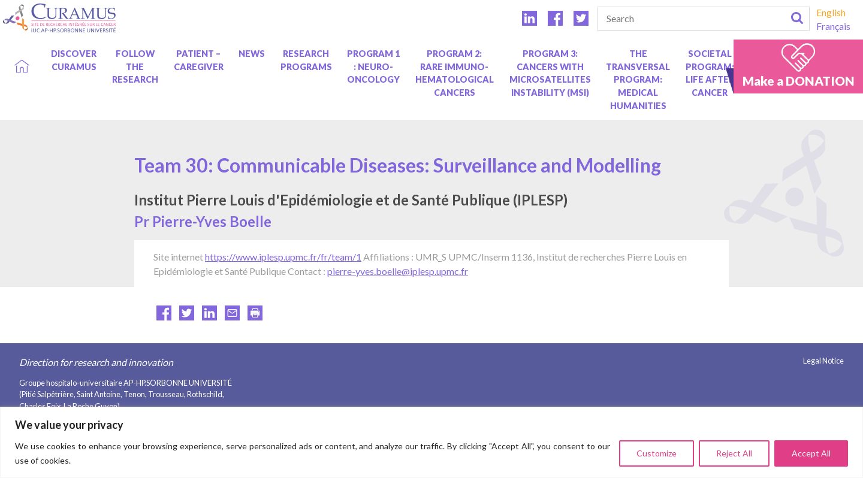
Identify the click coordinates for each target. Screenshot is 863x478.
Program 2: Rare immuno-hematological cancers (454, 73)
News (252, 54)
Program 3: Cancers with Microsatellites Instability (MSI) (550, 73)
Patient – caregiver (199, 60)
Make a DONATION (799, 80)
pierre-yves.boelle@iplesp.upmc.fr (397, 271)
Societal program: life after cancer (710, 73)
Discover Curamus (73, 60)
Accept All (811, 453)
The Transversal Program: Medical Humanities (638, 79)
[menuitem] (833, 12)
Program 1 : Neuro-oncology (373, 66)
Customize (656, 453)
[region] (431, 442)
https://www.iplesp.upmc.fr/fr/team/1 (283, 256)
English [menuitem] (831, 12)
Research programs (306, 60)
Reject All (734, 453)
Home (22, 54)
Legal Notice (823, 360)
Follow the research (135, 66)
